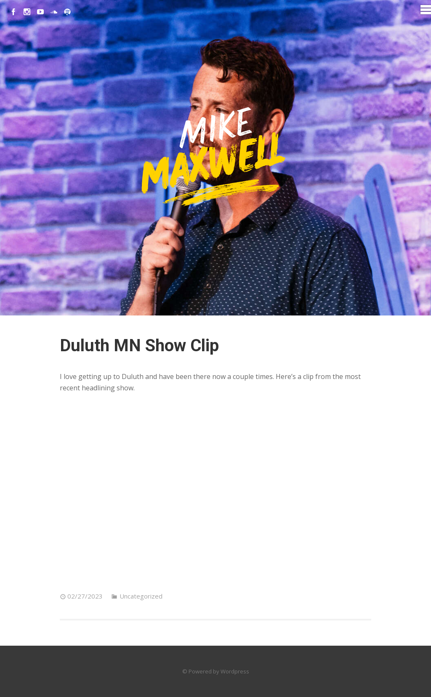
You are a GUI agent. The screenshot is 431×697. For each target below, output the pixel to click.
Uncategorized (141, 596)
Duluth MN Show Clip (139, 345)
